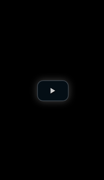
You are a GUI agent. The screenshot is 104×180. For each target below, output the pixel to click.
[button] (53, 90)
